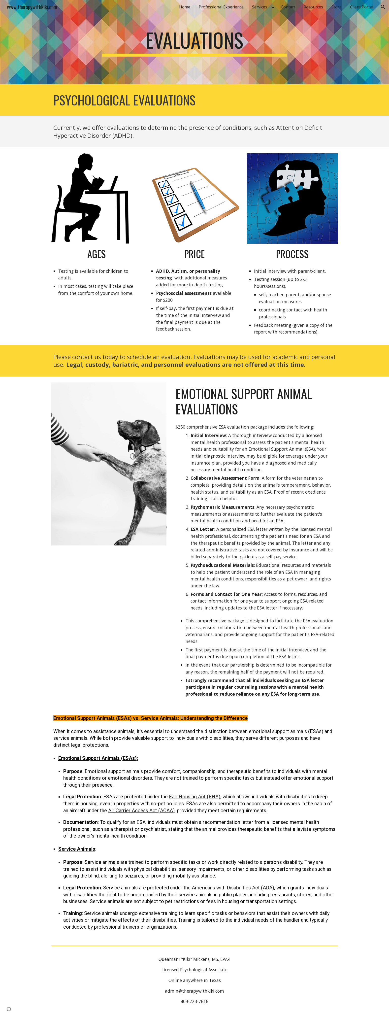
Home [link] (184, 7)
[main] (194, 42)
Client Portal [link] (361, 7)
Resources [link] (313, 7)
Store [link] (336, 7)
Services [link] (259, 7)
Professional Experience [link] (221, 7)
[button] (383, 7)
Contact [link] (288, 7)
